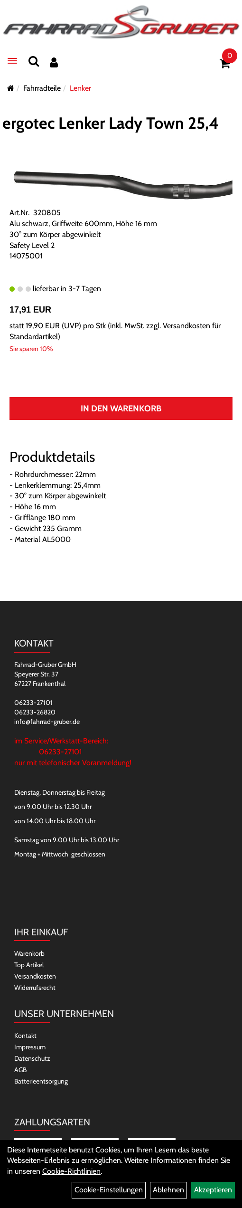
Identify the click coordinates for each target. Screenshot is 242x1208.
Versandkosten (35, 976)
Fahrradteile (42, 88)
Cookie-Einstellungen (108, 1189)
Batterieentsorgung (41, 1081)
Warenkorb (29, 953)
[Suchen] (33, 61)
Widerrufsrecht (35, 987)
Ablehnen (168, 1189)
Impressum (30, 1047)
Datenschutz (32, 1058)
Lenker (80, 88)
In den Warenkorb (121, 408)
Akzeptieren (213, 1189)
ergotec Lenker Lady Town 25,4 (110, 123)
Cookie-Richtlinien (71, 1171)
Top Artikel (29, 965)
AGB (20, 1069)
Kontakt (25, 1035)
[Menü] (12, 61)
